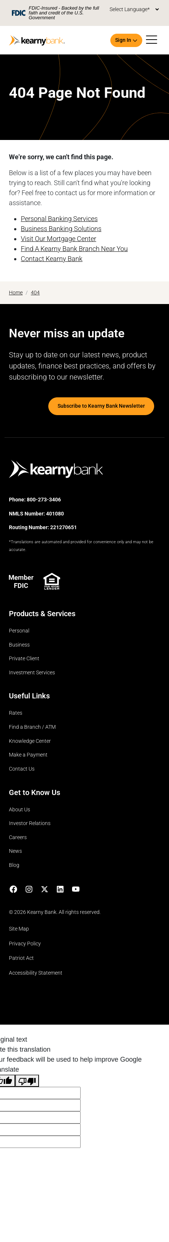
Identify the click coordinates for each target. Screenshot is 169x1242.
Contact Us (22, 769)
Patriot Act (21, 958)
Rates (15, 713)
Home (16, 293)
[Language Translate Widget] (134, 9)
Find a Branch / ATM (32, 727)
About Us (19, 810)
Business (19, 645)
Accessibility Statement (35, 973)
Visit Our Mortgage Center (58, 239)
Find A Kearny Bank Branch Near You (74, 249)
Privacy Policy (25, 944)
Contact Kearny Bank (51, 259)
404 (35, 293)
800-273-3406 (44, 500)
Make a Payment (28, 755)
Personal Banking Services (59, 219)
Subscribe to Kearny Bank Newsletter (101, 406)
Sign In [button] (123, 40)
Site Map (19, 929)
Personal (19, 631)
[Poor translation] (27, 1081)
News (15, 851)
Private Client (24, 658)
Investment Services (32, 673)
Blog (14, 865)
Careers (18, 837)
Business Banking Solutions (61, 229)
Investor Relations (30, 823)
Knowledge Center (30, 741)
